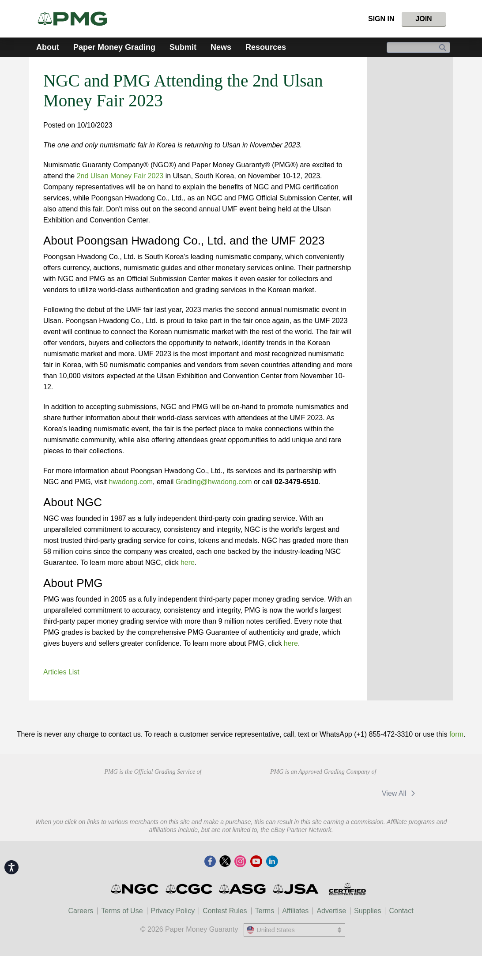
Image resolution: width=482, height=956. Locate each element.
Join (423, 19)
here (188, 562)
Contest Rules (225, 911)
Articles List (61, 672)
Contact (401, 911)
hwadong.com (131, 482)
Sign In (381, 19)
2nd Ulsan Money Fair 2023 (120, 176)
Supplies (367, 911)
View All (400, 793)
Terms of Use (122, 911)
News (221, 47)
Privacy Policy (173, 911)
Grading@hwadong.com (214, 482)
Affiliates (295, 911)
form (456, 734)
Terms (265, 911)
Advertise (331, 911)
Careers (80, 911)
